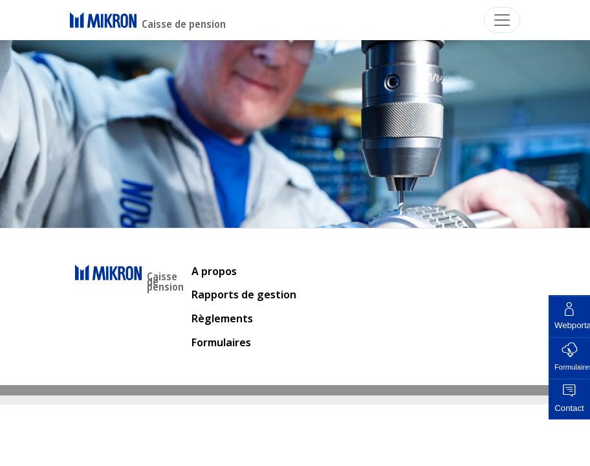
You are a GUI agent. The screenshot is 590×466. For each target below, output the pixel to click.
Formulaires (221, 342)
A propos (214, 271)
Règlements (222, 318)
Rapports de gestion (243, 294)
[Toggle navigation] (502, 20)
